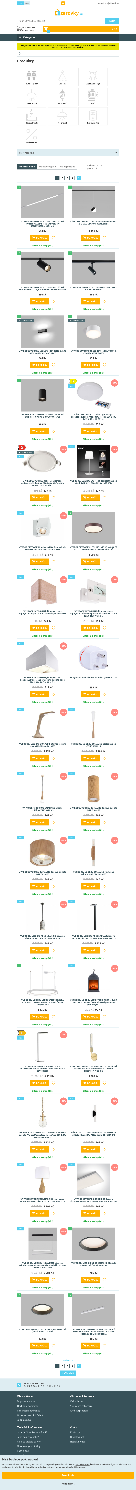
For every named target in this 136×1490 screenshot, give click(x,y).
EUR (27, 3)
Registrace (103, 3)
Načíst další (68, 1373)
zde (84, 1467)
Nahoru (68, 1360)
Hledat (112, 21)
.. (75, 178)
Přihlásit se (114, 3)
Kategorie (29, 37)
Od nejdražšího (67, 166)
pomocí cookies (82, 1464)
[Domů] (19, 53)
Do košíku (41, 238)
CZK (20, 3)
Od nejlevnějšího (47, 166)
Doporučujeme (27, 166)
